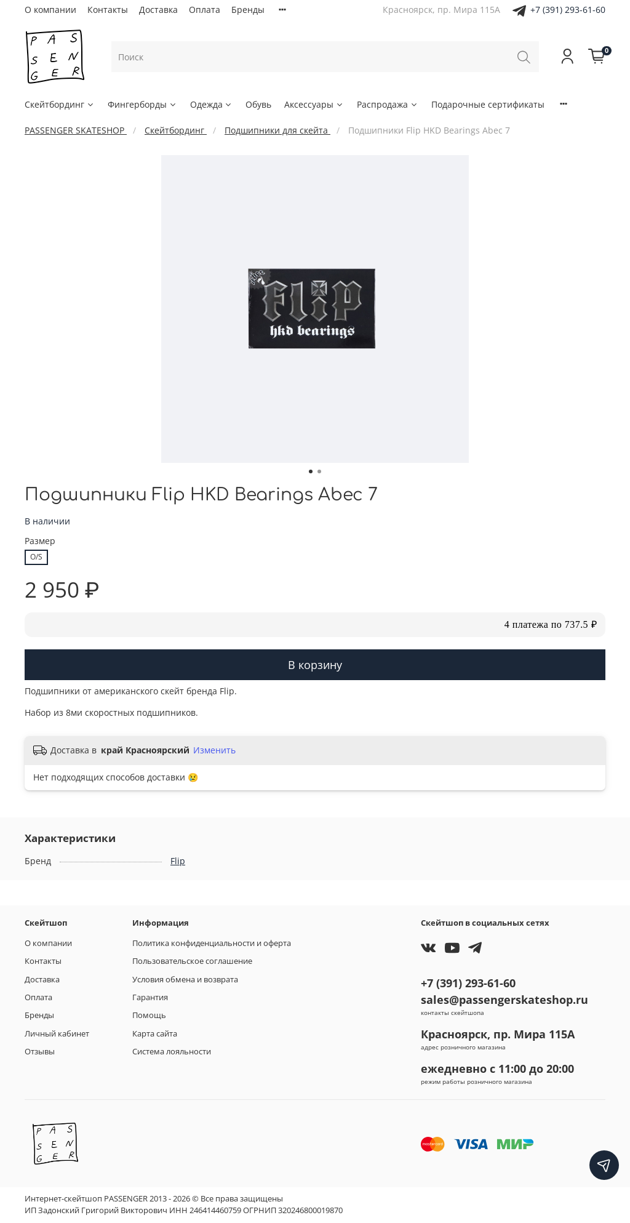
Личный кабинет (57, 1034)
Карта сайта (154, 1034)
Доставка (158, 9)
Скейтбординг (60, 104)
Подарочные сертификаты (487, 104)
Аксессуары (314, 104)
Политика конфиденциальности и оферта (211, 943)
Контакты (107, 9)
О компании (50, 9)
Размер (40, 541)
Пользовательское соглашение (192, 961)
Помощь (149, 1015)
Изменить (214, 750)
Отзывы (40, 1051)
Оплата (204, 9)
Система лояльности (171, 1051)
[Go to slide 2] (319, 471)
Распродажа (387, 104)
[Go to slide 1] (311, 471)
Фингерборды (142, 104)
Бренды (248, 9)
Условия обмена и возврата (185, 979)
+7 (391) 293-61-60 (567, 9)
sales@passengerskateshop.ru (504, 999)
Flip (177, 861)
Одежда (211, 104)
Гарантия (150, 997)
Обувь (258, 104)
